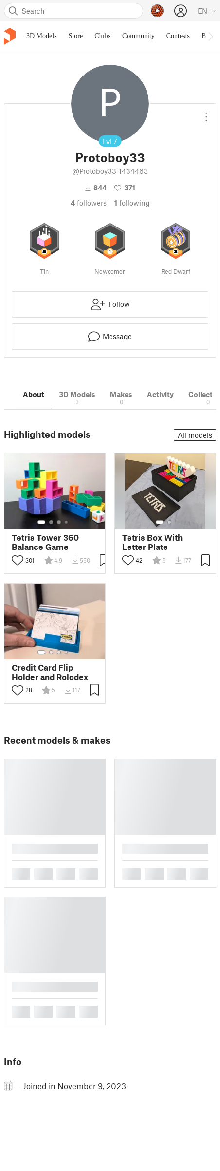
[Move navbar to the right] (210, 36)
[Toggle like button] (17, 560)
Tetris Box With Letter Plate (152, 542)
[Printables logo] (10, 36)
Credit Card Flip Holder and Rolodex (50, 672)
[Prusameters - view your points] (157, 10)
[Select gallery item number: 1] (41, 522)
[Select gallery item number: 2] (51, 522)
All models (195, 435)
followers (89, 202)
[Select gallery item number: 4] (67, 522)
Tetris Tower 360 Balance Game (45, 542)
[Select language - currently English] (207, 10)
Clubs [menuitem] (102, 35)
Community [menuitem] (138, 35)
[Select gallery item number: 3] (59, 522)
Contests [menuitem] (178, 35)
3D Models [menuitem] (41, 35)
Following (132, 202)
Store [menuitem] (76, 35)
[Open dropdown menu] (206, 113)
